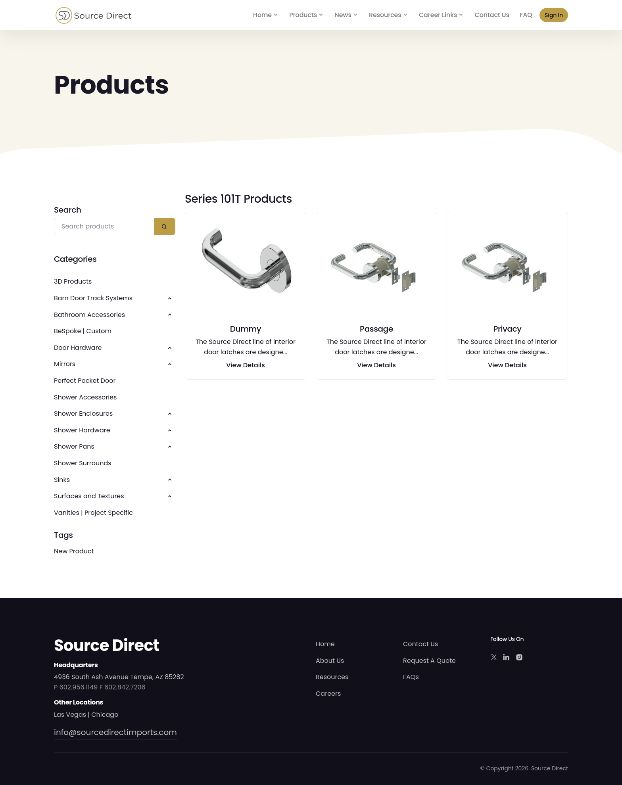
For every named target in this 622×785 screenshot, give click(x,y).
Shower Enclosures (83, 413)
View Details (245, 365)
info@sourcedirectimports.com (115, 732)
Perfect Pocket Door (84, 380)
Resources (332, 676)
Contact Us (492, 14)
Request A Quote (429, 660)
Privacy (507, 329)
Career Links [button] (438, 14)
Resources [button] (385, 14)
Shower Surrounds (82, 463)
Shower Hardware (82, 430)
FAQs (411, 676)
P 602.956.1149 (76, 687)
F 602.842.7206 (123, 687)
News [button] (342, 14)
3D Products (73, 281)
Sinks (62, 479)
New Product (74, 551)
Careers (328, 693)
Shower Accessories (85, 397)
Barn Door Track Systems (93, 298)
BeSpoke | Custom (82, 331)
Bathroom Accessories (89, 314)
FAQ (526, 14)
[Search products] (104, 227)
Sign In (554, 15)
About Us (330, 660)
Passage (376, 329)
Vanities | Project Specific (93, 512)
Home (262, 14)
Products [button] (303, 14)
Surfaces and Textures (89, 496)
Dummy (245, 329)
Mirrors (64, 364)
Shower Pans (74, 446)
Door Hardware (78, 347)
